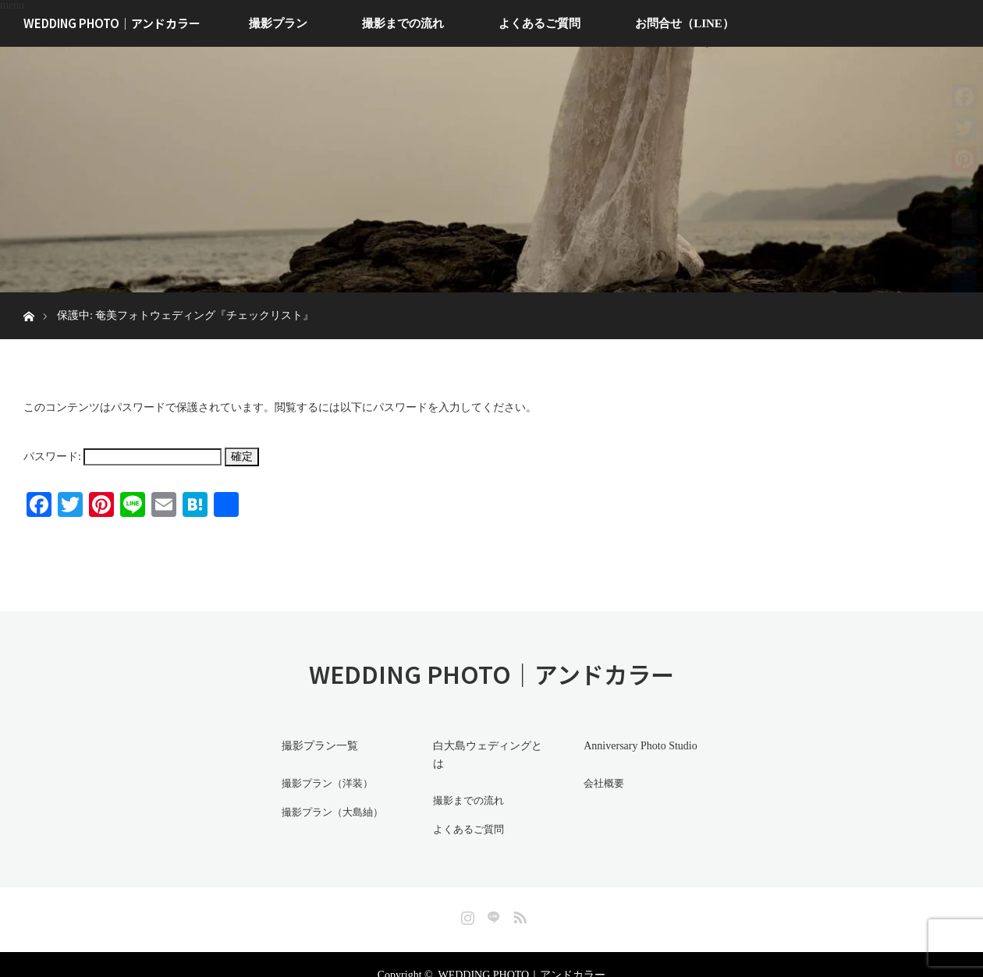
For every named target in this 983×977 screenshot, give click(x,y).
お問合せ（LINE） (684, 23)
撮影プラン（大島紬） (329, 808)
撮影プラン (278, 23)
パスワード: (122, 456)
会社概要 (598, 781)
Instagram (465, 892)
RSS (518, 892)
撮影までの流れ (403, 23)
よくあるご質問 (539, 23)
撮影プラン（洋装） (324, 781)
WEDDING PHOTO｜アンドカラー (112, 23)
